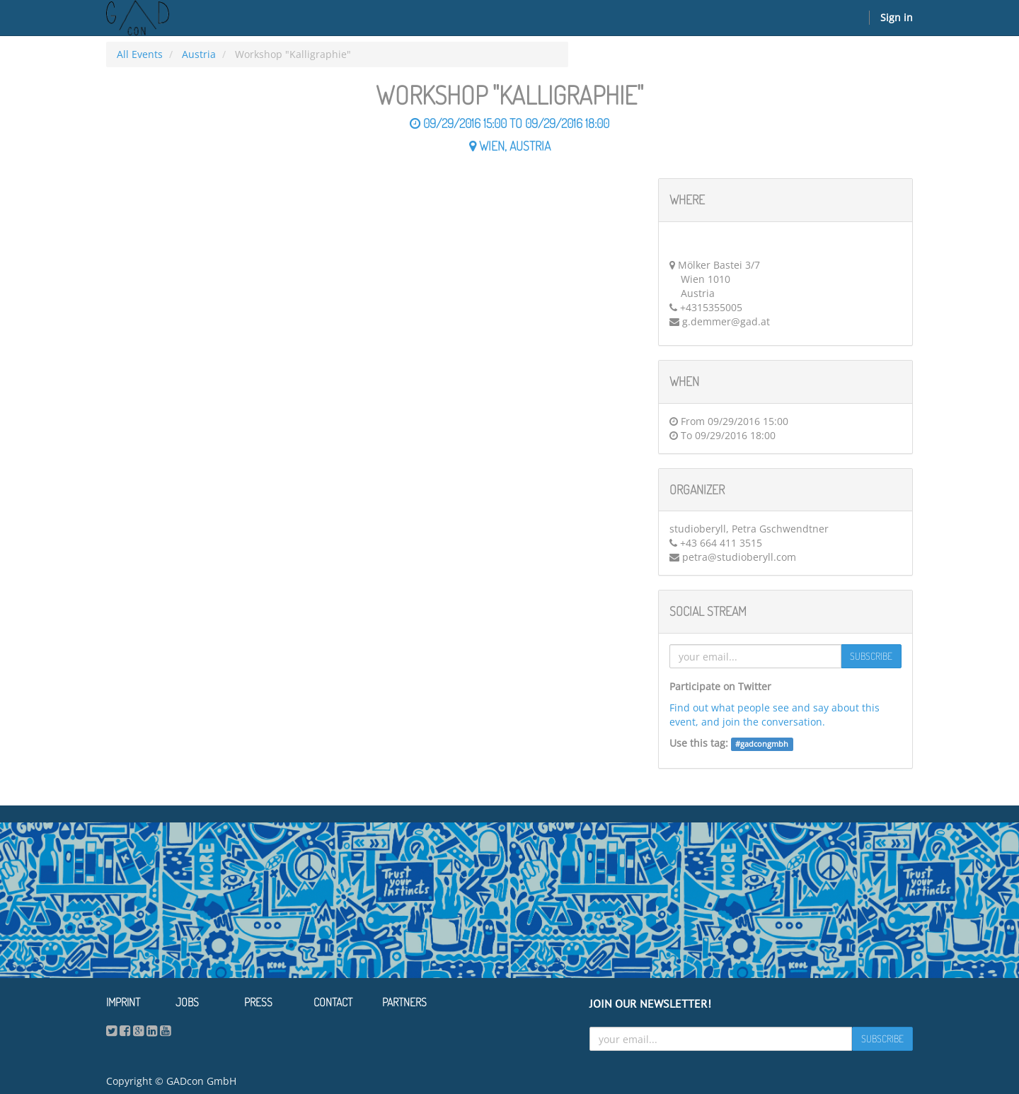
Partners (404, 1002)
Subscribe (871, 656)
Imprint (123, 1002)
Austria (199, 54)
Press (258, 1002)
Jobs (187, 1002)
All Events (140, 54)
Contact (332, 1002)
